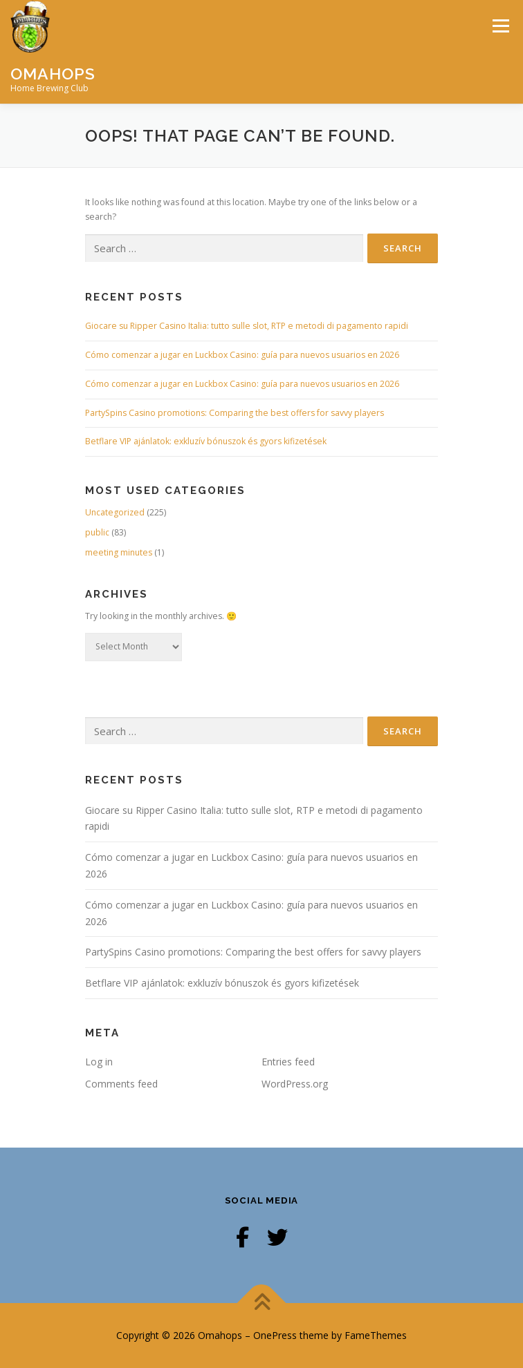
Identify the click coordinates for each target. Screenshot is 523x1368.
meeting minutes (118, 552)
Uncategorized (115, 512)
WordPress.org (295, 1083)
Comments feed (121, 1083)
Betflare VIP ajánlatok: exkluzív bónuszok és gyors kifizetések (206, 441)
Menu (499, 26)
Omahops (52, 73)
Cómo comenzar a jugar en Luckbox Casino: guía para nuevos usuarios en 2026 (242, 355)
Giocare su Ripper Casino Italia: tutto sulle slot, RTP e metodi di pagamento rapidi (246, 326)
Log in (99, 1061)
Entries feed (288, 1061)
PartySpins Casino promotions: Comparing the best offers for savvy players (234, 413)
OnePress (275, 1335)
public (97, 532)
